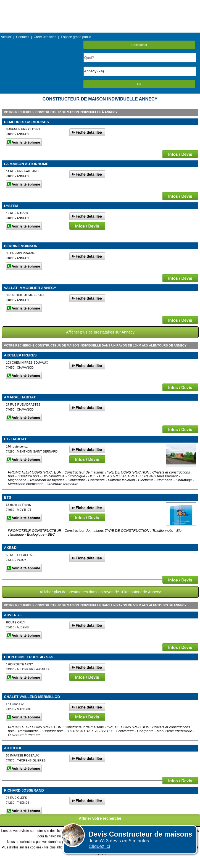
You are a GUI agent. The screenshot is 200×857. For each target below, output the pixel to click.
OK (139, 84)
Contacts (22, 37)
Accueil (6, 37)
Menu (100, 4)
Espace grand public (76, 37)
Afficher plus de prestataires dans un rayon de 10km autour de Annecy (100, 592)
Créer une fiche (45, 37)
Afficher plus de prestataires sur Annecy (100, 332)
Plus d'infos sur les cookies (21, 847)
